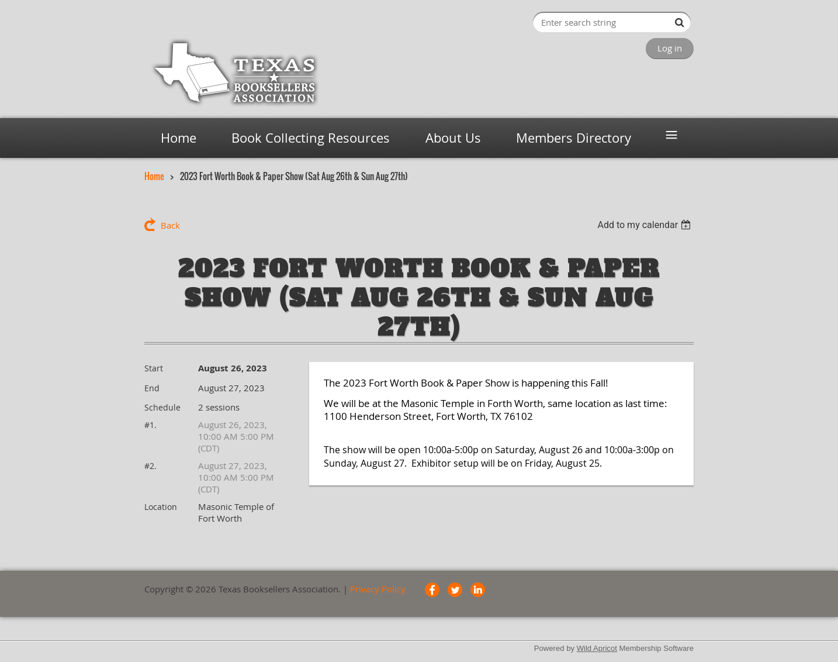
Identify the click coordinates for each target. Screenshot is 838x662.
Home (154, 176)
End (152, 388)
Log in (669, 48)
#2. (150, 465)
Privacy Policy (378, 589)
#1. (150, 424)
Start (153, 368)
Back (170, 225)
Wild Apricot (597, 648)
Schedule (162, 407)
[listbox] (645, 225)
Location (160, 506)
